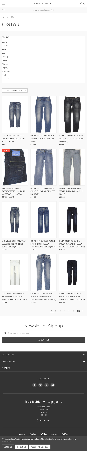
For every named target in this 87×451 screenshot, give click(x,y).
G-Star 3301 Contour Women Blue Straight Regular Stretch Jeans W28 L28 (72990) (43, 244)
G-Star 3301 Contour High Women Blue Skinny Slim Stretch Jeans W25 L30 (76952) (14, 296)
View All (5, 79)
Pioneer (5, 64)
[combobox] (43, 10)
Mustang (6, 71)
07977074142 (45, 420)
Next (80, 311)
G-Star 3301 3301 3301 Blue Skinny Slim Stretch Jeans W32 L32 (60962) (13, 139)
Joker (4, 49)
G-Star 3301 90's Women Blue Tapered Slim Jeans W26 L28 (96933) (43, 139)
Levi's (4, 42)
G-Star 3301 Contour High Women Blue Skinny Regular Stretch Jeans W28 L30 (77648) (72, 244)
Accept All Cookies (39, 446)
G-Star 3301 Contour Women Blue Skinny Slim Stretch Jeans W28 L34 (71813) (14, 244)
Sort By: (6, 90)
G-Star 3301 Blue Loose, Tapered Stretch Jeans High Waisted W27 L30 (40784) (14, 191)
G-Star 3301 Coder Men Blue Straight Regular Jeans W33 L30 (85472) (43, 191)
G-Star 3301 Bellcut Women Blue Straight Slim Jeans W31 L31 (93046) (71, 139)
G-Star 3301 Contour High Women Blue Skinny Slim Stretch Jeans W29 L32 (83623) (72, 296)
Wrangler (6, 57)
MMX (4, 75)
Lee (3, 53)
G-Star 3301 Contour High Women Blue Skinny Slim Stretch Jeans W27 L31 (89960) (43, 296)
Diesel (5, 60)
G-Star (5, 45)
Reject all (21, 446)
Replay (5, 67)
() (82, 3)
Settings (8, 446)
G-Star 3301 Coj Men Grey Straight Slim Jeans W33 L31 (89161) (71, 191)
